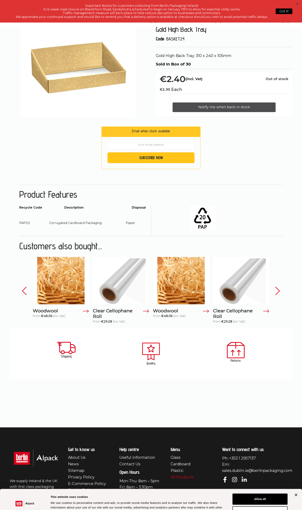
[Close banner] (296, 474)
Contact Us (129, 464)
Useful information (137, 457)
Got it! (284, 11)
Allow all (260, 478)
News (73, 464)
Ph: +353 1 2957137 (239, 458)
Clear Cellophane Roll (121, 313)
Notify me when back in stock (224, 107)
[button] (24, 291)
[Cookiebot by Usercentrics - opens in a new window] (25, 502)
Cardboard (180, 464)
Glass (175, 457)
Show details (59, 502)
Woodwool (61, 311)
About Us (77, 457)
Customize (260, 491)
